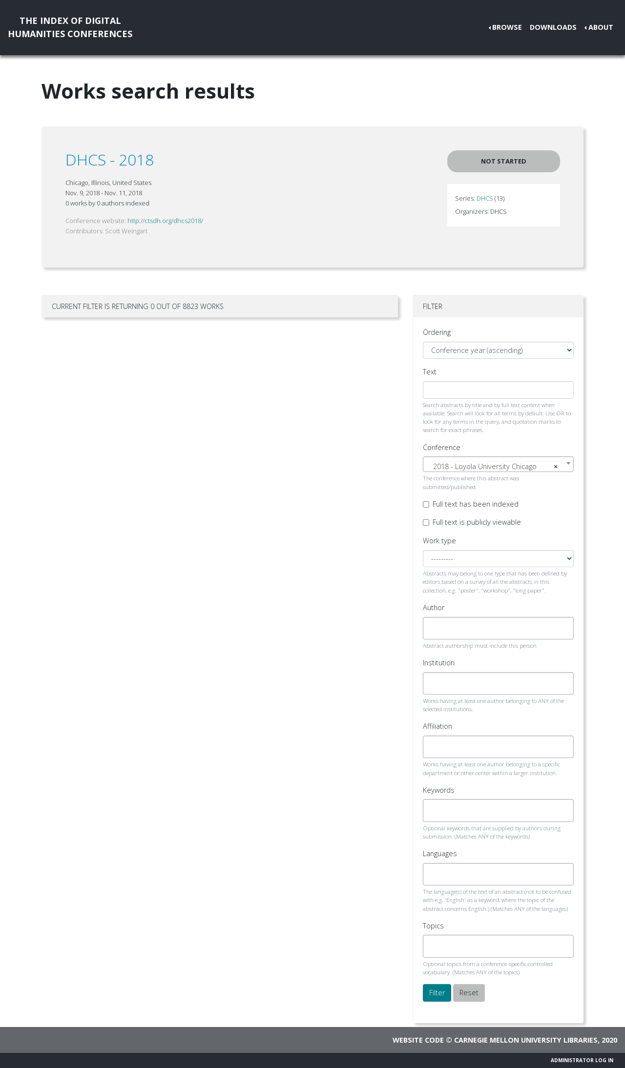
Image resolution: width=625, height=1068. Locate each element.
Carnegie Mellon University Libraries (526, 1040)
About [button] (600, 27)
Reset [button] (469, 992)
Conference (441, 447)
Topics (433, 925)
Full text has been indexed (476, 504)
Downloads (553, 27)
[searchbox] (434, 628)
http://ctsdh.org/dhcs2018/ (165, 220)
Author (433, 607)
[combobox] (498, 464)
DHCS (485, 198)
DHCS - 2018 (109, 159)
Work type (439, 540)
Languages (440, 853)
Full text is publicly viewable (477, 522)
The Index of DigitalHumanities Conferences (70, 27)
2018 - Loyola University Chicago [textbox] (495, 466)
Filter (437, 992)
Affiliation (437, 726)
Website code (418, 1040)
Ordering (437, 332)
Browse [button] (507, 27)
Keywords (439, 790)
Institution (439, 662)
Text (430, 371)
